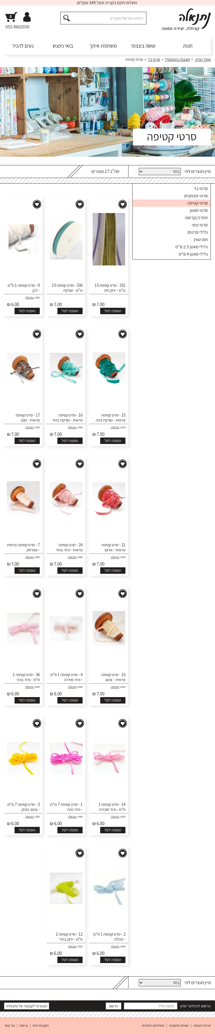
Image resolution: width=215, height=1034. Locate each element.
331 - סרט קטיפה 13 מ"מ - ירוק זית (110, 288)
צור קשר (9, 1025)
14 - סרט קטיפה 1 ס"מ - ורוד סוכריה (112, 807)
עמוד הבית (203, 59)
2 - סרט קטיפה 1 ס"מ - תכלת (109, 937)
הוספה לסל (112, 310)
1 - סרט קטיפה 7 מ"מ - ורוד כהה (66, 807)
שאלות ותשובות (179, 1025)
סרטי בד (154, 59)
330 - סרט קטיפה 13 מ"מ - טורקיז (67, 288)
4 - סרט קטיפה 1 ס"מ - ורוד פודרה (66, 677)
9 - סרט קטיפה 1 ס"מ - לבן (24, 288)
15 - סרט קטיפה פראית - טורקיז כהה (110, 418)
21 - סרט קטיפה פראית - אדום (113, 547)
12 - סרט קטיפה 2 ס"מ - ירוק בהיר (69, 937)
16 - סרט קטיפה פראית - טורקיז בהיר (67, 418)
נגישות (24, 1025)
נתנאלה (29, 297)
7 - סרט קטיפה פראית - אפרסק (23, 547)
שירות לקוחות (202, 1025)
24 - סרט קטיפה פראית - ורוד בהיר (69, 547)
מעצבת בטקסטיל (177, 59)
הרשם (113, 1005)
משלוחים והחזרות (153, 1025)
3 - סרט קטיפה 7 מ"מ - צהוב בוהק (23, 807)
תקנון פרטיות (40, 1025)
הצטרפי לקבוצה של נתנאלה (26, 1005)
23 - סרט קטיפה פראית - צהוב (113, 677)
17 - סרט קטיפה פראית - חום (28, 418)
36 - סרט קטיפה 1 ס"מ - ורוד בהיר (26, 677)
